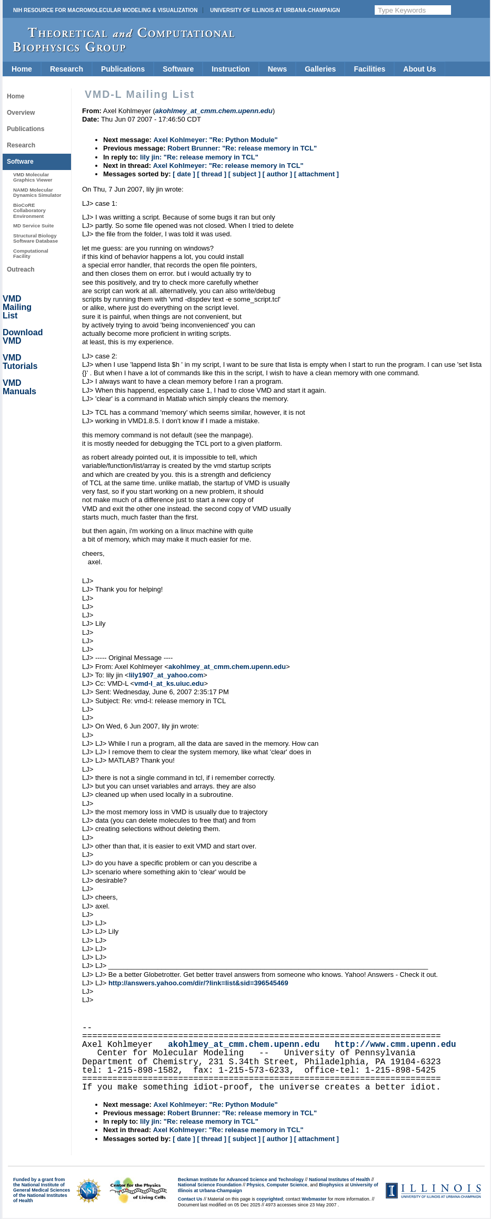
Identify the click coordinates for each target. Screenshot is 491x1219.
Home (22, 69)
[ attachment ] (316, 174)
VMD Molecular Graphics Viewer (32, 177)
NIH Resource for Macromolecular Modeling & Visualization (105, 10)
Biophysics (331, 1184)
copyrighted (269, 1199)
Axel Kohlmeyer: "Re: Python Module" (215, 140)
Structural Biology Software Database (35, 238)
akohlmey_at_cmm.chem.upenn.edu (227, 667)
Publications (123, 69)
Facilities (369, 69)
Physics (255, 1184)
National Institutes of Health (339, 1179)
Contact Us (190, 1199)
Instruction (230, 69)
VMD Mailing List (17, 307)
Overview (21, 112)
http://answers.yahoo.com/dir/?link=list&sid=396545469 (198, 983)
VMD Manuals (19, 387)
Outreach (21, 269)
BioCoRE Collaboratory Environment (29, 210)
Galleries (320, 69)
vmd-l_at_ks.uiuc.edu (169, 683)
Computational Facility (30, 253)
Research (66, 69)
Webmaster (314, 1199)
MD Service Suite (33, 225)
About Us (419, 69)
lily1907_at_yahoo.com (166, 675)
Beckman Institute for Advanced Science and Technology (241, 1179)
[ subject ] (244, 174)
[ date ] (184, 174)
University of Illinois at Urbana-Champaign (275, 10)
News (277, 69)
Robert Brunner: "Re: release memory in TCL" (242, 148)
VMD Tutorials (20, 362)
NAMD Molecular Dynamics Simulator (37, 192)
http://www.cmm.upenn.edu (395, 1045)
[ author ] (277, 174)
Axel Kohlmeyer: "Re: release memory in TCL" (228, 165)
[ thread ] (211, 174)
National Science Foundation (210, 1184)
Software (178, 69)
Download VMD (23, 336)
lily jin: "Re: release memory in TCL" (199, 157)
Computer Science (287, 1184)
